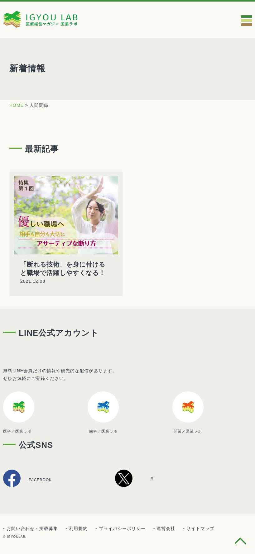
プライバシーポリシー (122, 528)
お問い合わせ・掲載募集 (32, 528)
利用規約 (78, 528)
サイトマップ (200, 528)
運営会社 (165, 528)
